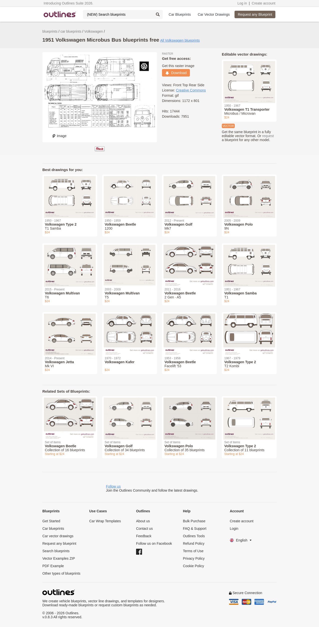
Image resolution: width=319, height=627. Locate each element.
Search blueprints (56, 551)
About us (143, 521)
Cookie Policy (193, 566)
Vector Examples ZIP (58, 558)
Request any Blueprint (255, 14)
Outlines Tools (194, 536)
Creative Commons (191, 90)
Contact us (144, 529)
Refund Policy (193, 543)
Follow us (113, 486)
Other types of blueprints (61, 573)
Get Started (51, 521)
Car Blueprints (180, 14)
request (268, 136)
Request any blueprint (59, 543)
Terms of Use (193, 551)
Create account (263, 3)
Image (59, 136)
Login (234, 529)
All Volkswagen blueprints (180, 40)
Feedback (143, 536)
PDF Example (53, 566)
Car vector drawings (58, 536)
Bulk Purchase (194, 521)
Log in (242, 3)
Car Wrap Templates (105, 521)
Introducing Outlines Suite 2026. (68, 3)
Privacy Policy (194, 558)
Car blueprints (53, 529)
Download (176, 73)
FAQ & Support (194, 529)
